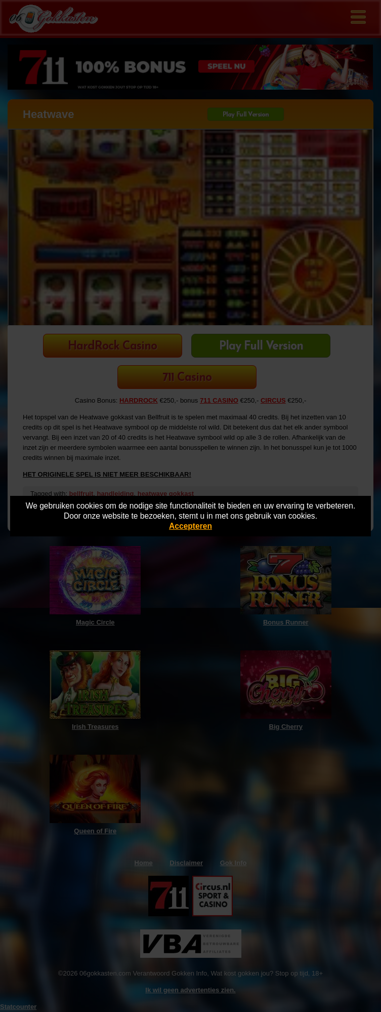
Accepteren (190, 526)
